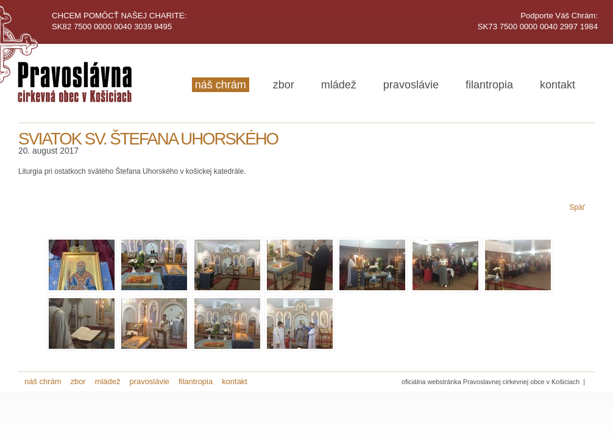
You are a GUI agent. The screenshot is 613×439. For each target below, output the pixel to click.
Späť (577, 207)
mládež (338, 85)
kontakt (557, 85)
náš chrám (220, 85)
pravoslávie (411, 85)
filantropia (489, 85)
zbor (283, 85)
